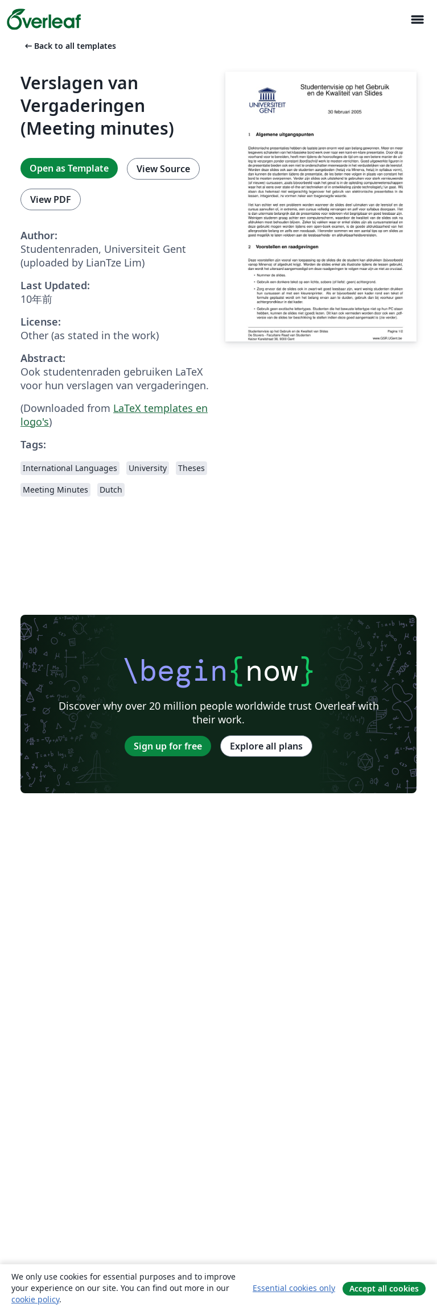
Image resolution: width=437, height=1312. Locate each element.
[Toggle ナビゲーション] (417, 19)
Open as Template (69, 168)
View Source (163, 169)
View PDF (50, 199)
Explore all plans (266, 746)
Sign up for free (168, 746)
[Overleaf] (44, 19)
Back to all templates (69, 45)
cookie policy (35, 1299)
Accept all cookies (384, 1288)
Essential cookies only (294, 1287)
